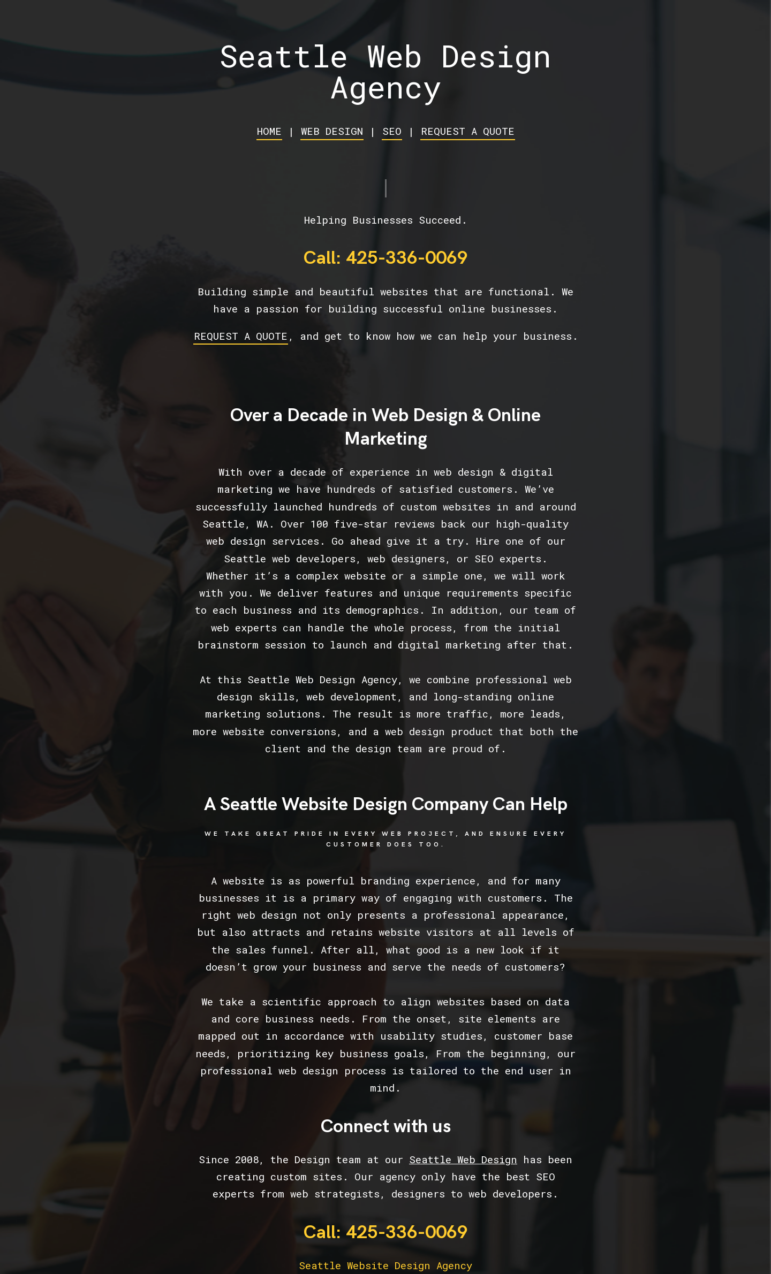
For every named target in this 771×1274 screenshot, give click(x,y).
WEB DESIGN (332, 131)
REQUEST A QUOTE (468, 131)
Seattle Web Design (463, 1159)
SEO (392, 131)
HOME (269, 131)
